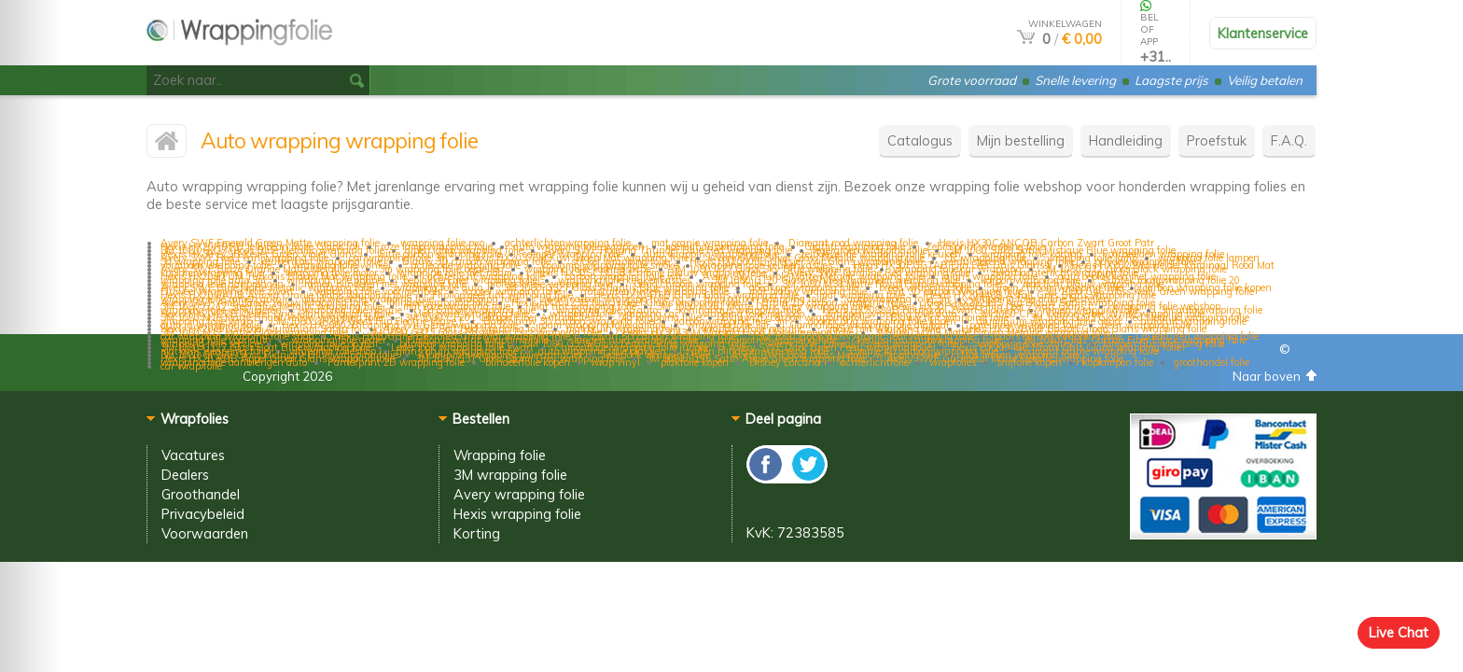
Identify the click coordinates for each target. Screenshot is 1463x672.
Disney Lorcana (784, 362)
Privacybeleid (202, 514)
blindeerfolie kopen (527, 362)
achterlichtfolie (875, 362)
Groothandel (200, 494)
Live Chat (1398, 632)
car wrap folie (191, 365)
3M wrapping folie (510, 474)
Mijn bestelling (1021, 140)
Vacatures (193, 455)
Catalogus (920, 140)
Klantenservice (1263, 33)
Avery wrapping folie (519, 494)
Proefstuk (1217, 140)
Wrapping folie (499, 455)
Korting (476, 533)
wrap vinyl (615, 362)
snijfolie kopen (1029, 362)
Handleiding (1126, 140)
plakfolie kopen (695, 362)
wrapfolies (952, 362)
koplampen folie (1117, 362)
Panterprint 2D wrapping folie (396, 362)
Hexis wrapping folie (517, 514)
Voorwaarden (204, 533)
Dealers (185, 474)
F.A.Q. (1289, 140)
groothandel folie (1211, 362)
